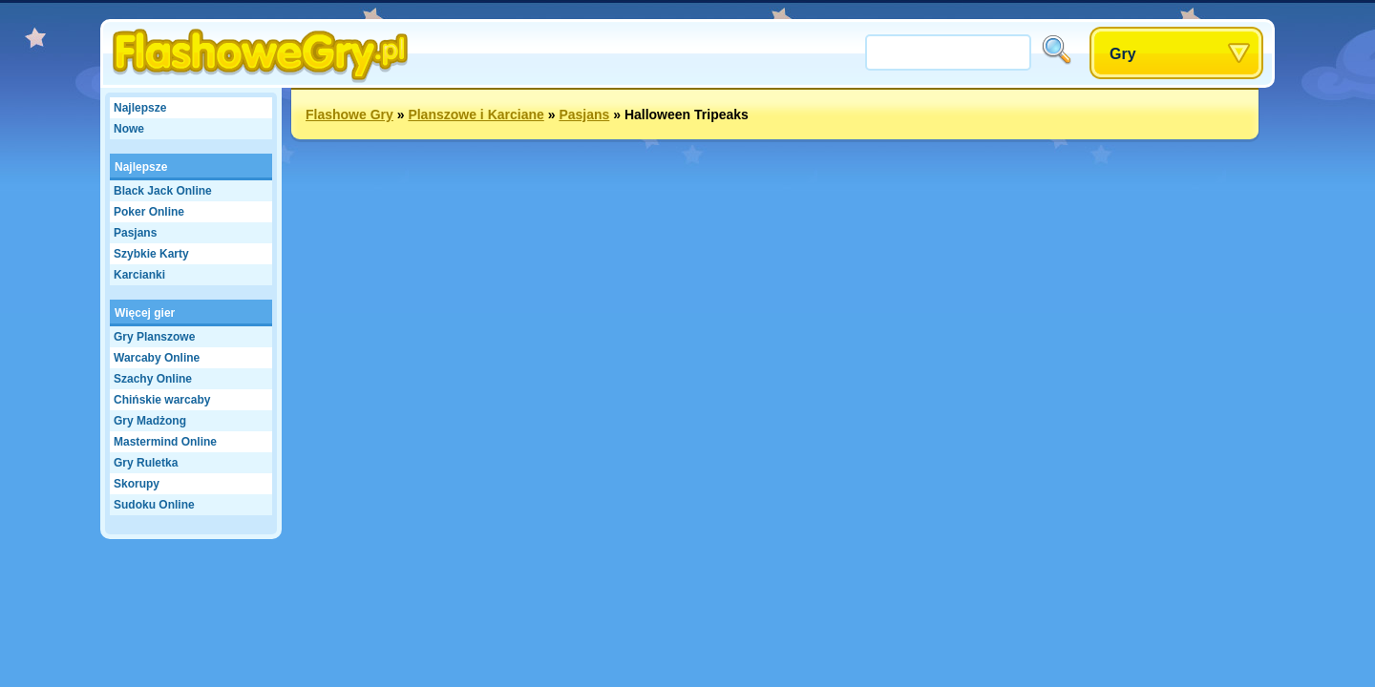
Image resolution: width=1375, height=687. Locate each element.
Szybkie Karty (151, 253)
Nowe (129, 128)
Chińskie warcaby (162, 399)
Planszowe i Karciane (475, 114)
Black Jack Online (163, 191)
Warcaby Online (157, 357)
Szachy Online (153, 378)
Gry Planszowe (154, 337)
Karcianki (139, 274)
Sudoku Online (154, 504)
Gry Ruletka (146, 462)
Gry (1123, 54)
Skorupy (136, 483)
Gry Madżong (150, 420)
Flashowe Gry (349, 114)
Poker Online (149, 212)
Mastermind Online (165, 441)
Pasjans (135, 232)
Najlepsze (140, 107)
